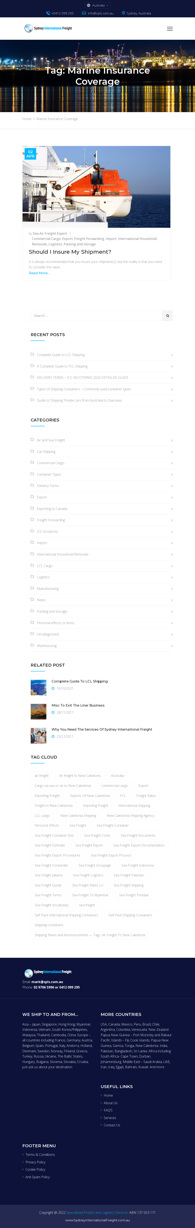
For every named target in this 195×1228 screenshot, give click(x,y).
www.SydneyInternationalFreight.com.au (97, 1220)
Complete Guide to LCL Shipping (61, 354)
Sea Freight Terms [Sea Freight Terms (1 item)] (48, 895)
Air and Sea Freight (51, 440)
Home (108, 1095)
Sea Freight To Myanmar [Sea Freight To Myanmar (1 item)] (90, 895)
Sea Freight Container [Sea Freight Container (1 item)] (113, 825)
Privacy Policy (35, 1162)
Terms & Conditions (40, 1154)
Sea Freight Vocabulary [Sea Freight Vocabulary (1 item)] (52, 905)
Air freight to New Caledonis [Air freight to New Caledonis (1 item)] (80, 775)
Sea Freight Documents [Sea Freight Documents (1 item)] (138, 835)
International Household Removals (63, 554)
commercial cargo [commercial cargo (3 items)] (114, 785)
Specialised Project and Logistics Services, (97, 1212)
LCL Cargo (45, 565)
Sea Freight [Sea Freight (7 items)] (78, 825)
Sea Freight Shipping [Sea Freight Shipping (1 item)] (128, 885)
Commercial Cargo (46, 238)
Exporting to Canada (52, 508)
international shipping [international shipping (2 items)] (134, 805)
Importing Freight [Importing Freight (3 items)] (95, 805)
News (41, 600)
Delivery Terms (48, 485)
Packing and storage (80, 244)
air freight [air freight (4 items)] (42, 775)
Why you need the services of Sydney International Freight (102, 729)
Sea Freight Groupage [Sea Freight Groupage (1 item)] (95, 865)
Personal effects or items (55, 623)
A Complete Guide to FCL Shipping (62, 366)
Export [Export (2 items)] (143, 785)
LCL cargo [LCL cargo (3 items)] (42, 815)
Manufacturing (48, 588)
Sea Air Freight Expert (50, 233)
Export (67, 238)
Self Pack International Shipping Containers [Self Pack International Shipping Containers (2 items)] (66, 915)
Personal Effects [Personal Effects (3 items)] (47, 825)
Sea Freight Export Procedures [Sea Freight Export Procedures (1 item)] (57, 855)
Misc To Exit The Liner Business (78, 705)
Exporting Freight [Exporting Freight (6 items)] (47, 795)
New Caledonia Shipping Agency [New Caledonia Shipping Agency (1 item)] (130, 815)
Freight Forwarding (89, 238)
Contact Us (112, 1125)
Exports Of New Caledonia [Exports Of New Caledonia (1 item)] (90, 795)
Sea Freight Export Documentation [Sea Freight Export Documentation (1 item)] (139, 845)
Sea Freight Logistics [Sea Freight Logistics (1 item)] (88, 875)
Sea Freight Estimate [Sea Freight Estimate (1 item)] (50, 845)
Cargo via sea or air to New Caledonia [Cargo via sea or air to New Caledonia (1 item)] (63, 785)
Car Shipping (46, 451)
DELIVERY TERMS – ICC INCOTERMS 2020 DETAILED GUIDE (82, 377)
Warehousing (47, 645)
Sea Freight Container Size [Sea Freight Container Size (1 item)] (54, 835)
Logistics (55, 244)
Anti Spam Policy (37, 1177)
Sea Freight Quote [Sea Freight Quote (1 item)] (48, 885)
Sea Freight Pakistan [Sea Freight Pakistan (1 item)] (129, 875)
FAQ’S (108, 1110)
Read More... (39, 273)
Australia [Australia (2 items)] (117, 775)
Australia (98, 5)
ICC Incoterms (47, 531)
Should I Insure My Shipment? (70, 251)
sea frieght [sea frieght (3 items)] (87, 905)
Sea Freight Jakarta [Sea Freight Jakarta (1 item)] (48, 875)
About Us (111, 1103)
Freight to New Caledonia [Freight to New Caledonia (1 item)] (53, 805)
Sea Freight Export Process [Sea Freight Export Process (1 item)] (111, 855)
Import (111, 238)
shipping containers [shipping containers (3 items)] (49, 925)
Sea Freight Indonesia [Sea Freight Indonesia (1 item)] (138, 865)
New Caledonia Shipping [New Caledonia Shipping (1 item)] (78, 815)
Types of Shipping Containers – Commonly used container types (84, 389)
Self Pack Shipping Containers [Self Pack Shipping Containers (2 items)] (130, 915)
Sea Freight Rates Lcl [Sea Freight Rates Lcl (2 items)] (87, 885)
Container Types (49, 474)
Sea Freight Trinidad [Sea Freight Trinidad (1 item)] (133, 895)
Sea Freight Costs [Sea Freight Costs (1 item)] (97, 835)
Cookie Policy (35, 1169)
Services (110, 1117)
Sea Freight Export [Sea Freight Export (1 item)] (89, 845)
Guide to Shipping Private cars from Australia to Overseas (79, 400)
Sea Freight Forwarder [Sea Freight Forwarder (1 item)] (51, 865)
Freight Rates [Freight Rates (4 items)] (146, 795)
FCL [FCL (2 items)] (123, 795)
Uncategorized (48, 634)
